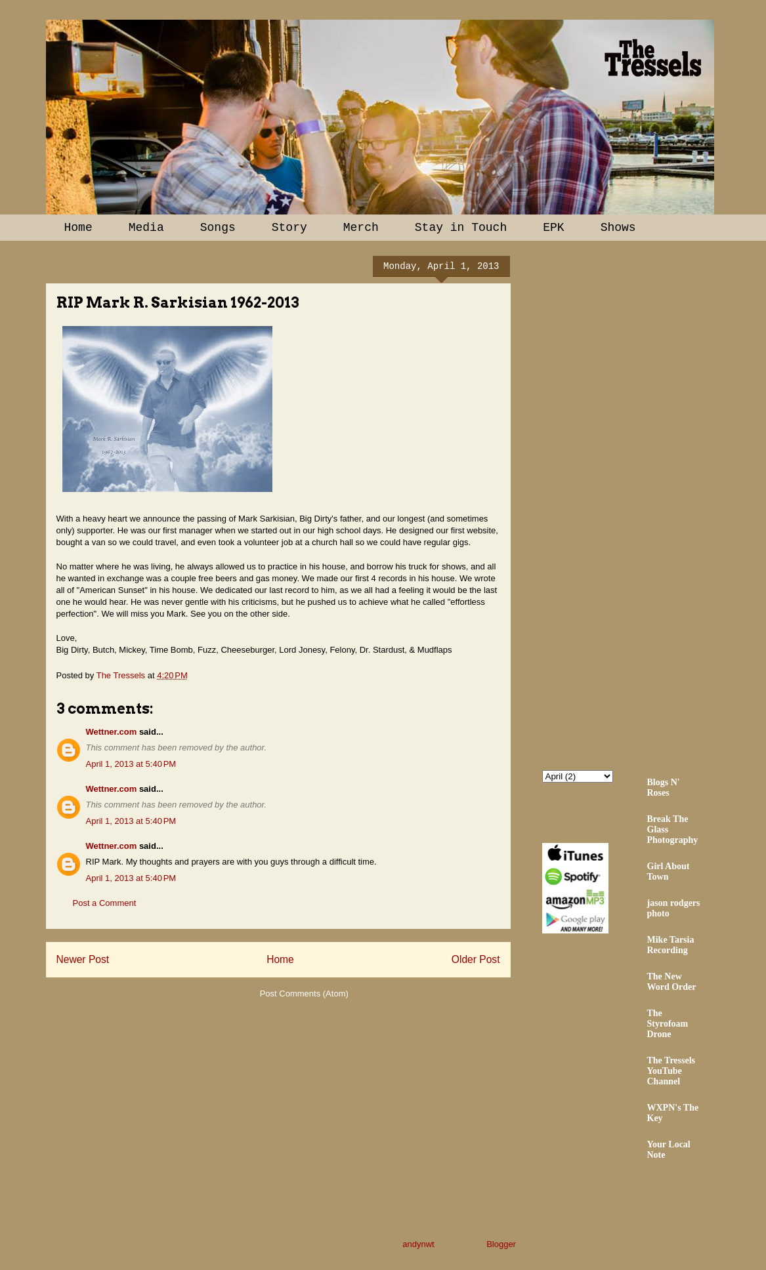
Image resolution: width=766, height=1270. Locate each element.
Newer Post (83, 959)
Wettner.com (111, 732)
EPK (553, 227)
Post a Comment (105, 903)
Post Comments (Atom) (304, 993)
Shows (618, 227)
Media (146, 227)
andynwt (418, 1244)
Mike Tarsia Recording (670, 945)
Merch (361, 227)
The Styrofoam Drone (668, 1023)
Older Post (476, 959)
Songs (218, 227)
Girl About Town (668, 871)
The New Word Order (671, 982)
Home (78, 227)
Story (289, 227)
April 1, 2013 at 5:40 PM (131, 764)
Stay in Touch (461, 227)
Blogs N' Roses (663, 787)
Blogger (500, 1244)
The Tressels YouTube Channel (671, 1070)
